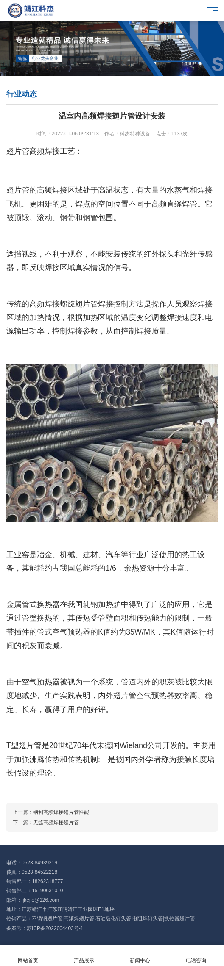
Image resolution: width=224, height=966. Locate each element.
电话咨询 (196, 955)
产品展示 (84, 955)
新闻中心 (140, 955)
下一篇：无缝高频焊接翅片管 (46, 822)
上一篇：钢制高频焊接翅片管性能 (51, 812)
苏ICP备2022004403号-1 (55, 928)
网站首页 (28, 955)
